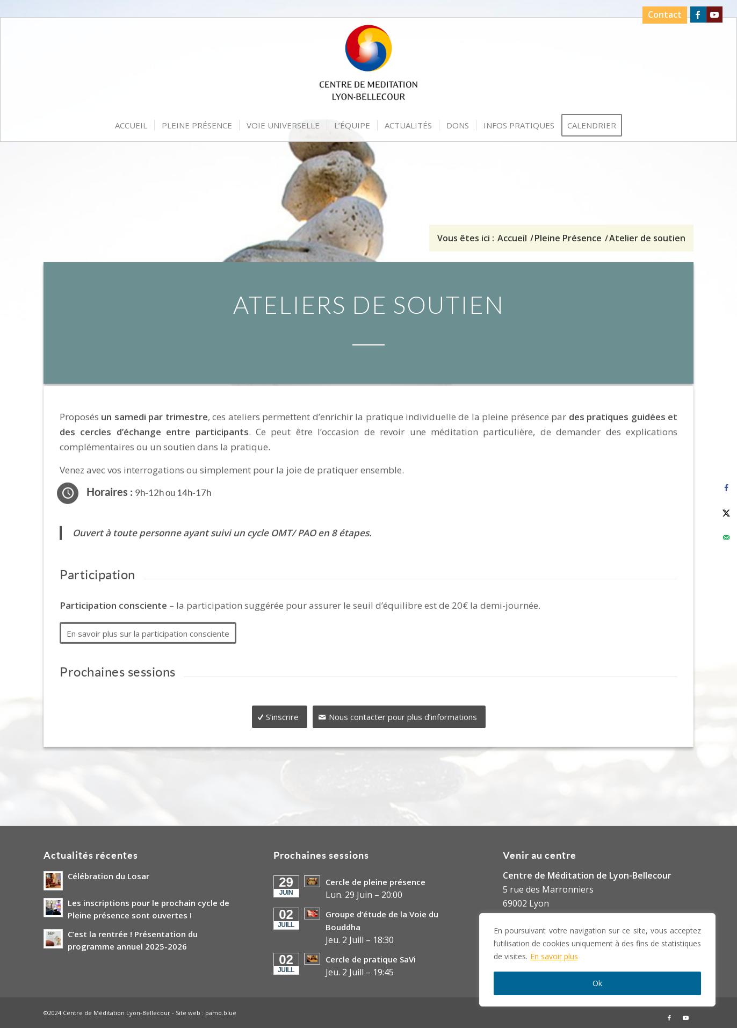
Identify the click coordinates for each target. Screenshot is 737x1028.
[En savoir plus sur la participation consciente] (148, 624)
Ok (597, 983)
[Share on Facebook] (726, 488)
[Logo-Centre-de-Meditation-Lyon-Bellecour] (369, 66)
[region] (597, 960)
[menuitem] (662, 15)
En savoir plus (554, 956)
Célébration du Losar (108, 876)
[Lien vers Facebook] (698, 14)
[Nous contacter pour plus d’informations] (399, 707)
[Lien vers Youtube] (714, 14)
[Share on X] (726, 512)
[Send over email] (726, 537)
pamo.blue (220, 1013)
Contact (665, 14)
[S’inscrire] (279, 707)
